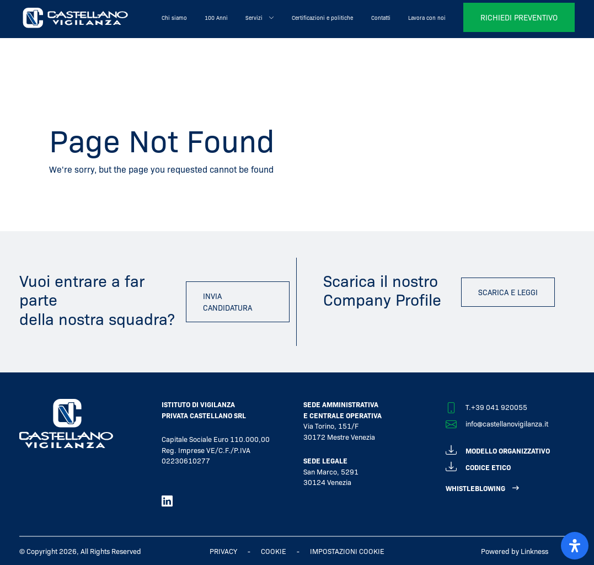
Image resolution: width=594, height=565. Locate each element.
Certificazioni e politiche (322, 17)
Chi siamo (174, 17)
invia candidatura (227, 301)
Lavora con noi (427, 17)
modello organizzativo (498, 448)
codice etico (478, 465)
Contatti (380, 17)
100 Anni (216, 17)
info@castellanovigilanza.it (506, 423)
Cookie (273, 551)
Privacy (223, 551)
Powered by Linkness (514, 551)
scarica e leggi (508, 292)
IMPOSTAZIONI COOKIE (347, 551)
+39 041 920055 (499, 407)
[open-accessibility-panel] (574, 545)
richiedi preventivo (519, 17)
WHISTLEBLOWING (475, 488)
